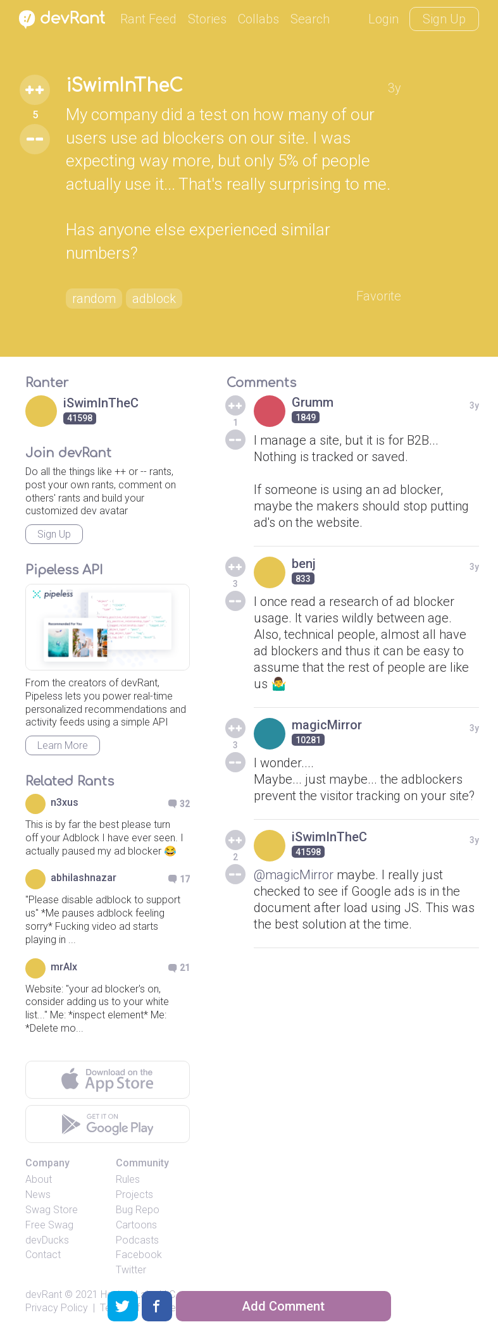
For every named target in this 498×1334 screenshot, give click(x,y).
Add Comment (283, 1306)
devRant (43, 1294)
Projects (134, 1195)
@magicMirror (293, 874)
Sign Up (444, 19)
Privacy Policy (56, 1308)
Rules (128, 1179)
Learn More (62, 745)
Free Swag (49, 1225)
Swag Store (51, 1210)
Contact (43, 1255)
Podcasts (137, 1240)
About (38, 1179)
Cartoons (136, 1225)
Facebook (139, 1255)
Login (383, 19)
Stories (207, 19)
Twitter (131, 1270)
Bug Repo (137, 1210)
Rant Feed (148, 19)
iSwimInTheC (124, 86)
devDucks (47, 1240)
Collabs (258, 19)
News (38, 1195)
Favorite (378, 296)
